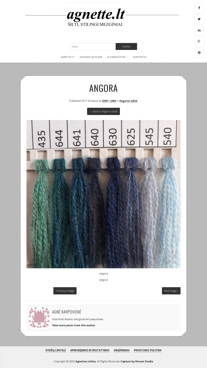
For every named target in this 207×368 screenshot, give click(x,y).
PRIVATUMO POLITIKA (147, 350)
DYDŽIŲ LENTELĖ (56, 350)
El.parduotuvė (116, 57)
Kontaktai (139, 57)
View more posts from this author (73, 325)
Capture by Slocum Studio (137, 361)
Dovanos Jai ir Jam (91, 57)
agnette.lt (68, 57)
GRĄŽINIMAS (121, 350)
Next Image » (170, 290)
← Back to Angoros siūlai (103, 111)
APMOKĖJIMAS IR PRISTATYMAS (89, 350)
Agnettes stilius (85, 361)
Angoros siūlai (128, 101)
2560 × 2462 (109, 101)
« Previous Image (65, 290)
